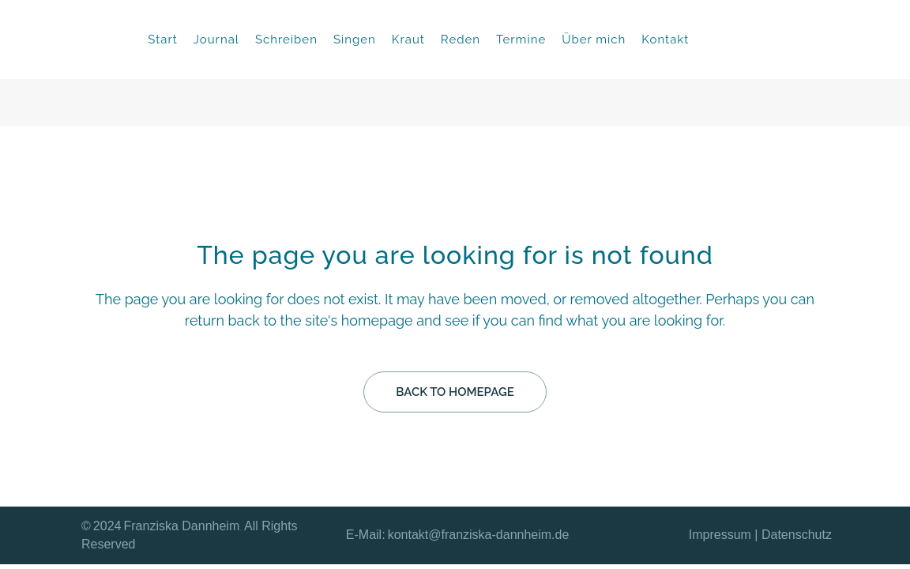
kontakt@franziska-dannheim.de (479, 534)
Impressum (720, 534)
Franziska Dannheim (182, 526)
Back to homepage (454, 392)
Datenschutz (796, 534)
